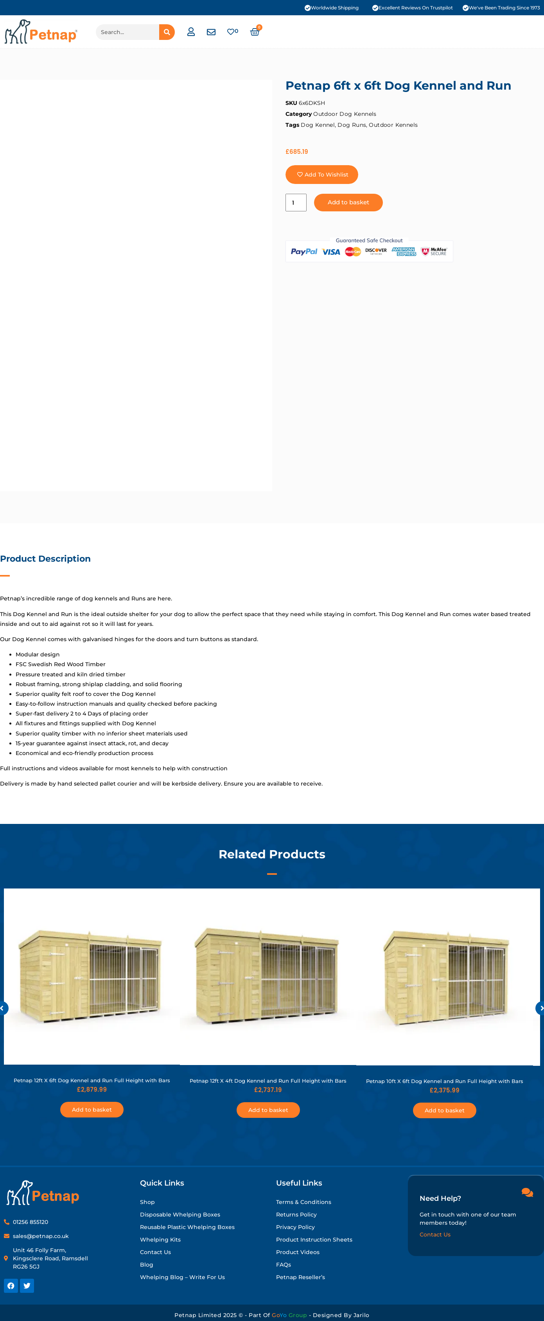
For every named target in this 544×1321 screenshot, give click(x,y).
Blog (146, 1264)
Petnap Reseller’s (300, 1277)
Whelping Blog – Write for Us (182, 1277)
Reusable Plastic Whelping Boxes (187, 1227)
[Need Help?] (527, 1192)
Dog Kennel (318, 124)
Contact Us (155, 1252)
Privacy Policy (295, 1227)
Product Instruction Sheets (314, 1239)
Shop (147, 1202)
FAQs (283, 1264)
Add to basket (349, 202)
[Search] (167, 32)
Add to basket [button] (92, 1109)
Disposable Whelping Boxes (180, 1214)
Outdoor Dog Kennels (345, 113)
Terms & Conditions (303, 1202)
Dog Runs (352, 124)
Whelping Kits (160, 1239)
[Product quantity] (296, 202)
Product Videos (298, 1252)
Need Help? (440, 1198)
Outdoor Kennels (393, 124)
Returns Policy (296, 1214)
